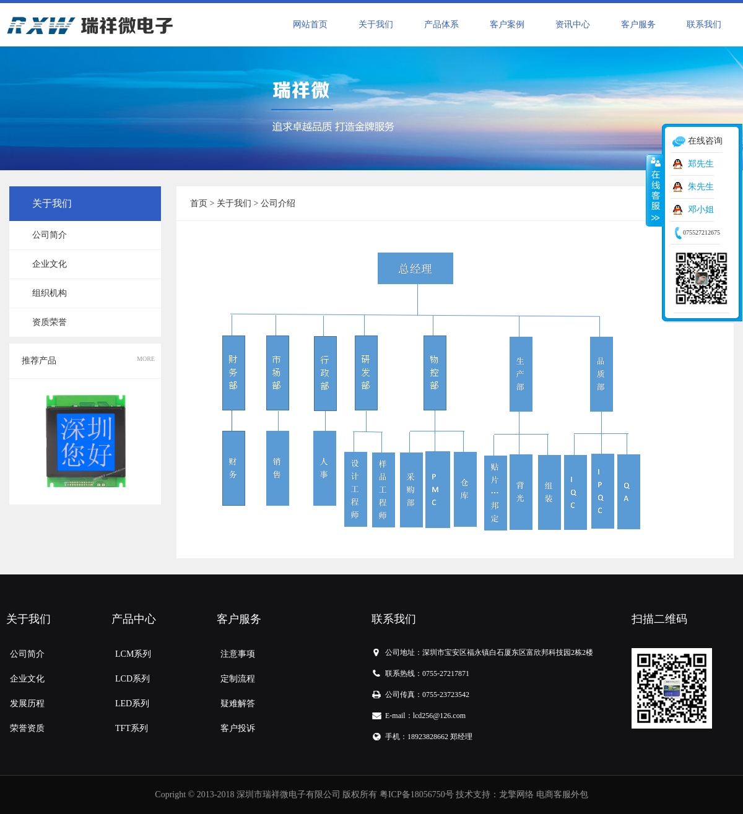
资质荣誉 (49, 322)
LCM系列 (133, 654)
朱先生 (701, 186)
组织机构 (49, 293)
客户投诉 (237, 728)
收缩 (654, 190)
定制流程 (237, 678)
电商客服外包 (562, 794)
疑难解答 (237, 703)
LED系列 (132, 703)
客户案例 (507, 24)
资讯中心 (572, 24)
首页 (198, 203)
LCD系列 (132, 678)
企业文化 (49, 264)
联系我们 (704, 24)
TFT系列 (131, 728)
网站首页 (310, 24)
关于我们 (375, 24)
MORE (146, 358)
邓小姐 (701, 209)
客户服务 (638, 24)
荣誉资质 (27, 728)
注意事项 (237, 654)
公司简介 (49, 235)
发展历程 (27, 703)
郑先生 (701, 163)
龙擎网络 (516, 794)
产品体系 (441, 24)
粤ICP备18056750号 (417, 794)
